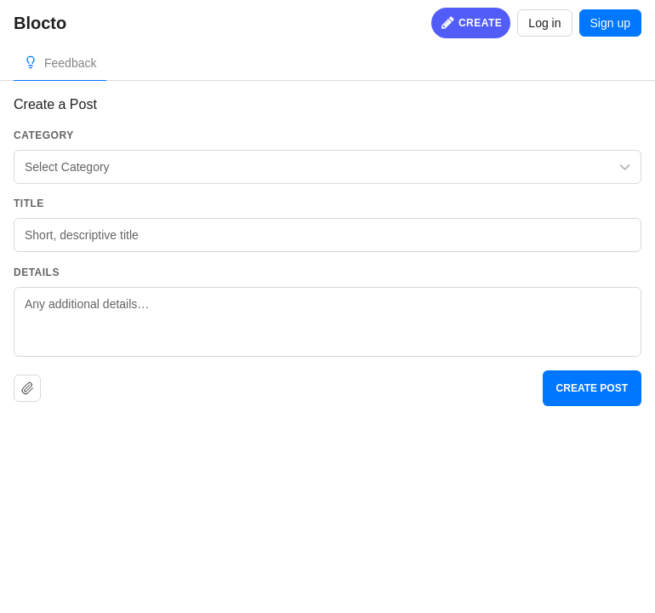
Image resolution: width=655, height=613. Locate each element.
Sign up (610, 23)
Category (44, 135)
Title (29, 203)
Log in (544, 23)
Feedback (70, 63)
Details (37, 272)
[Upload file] (27, 388)
